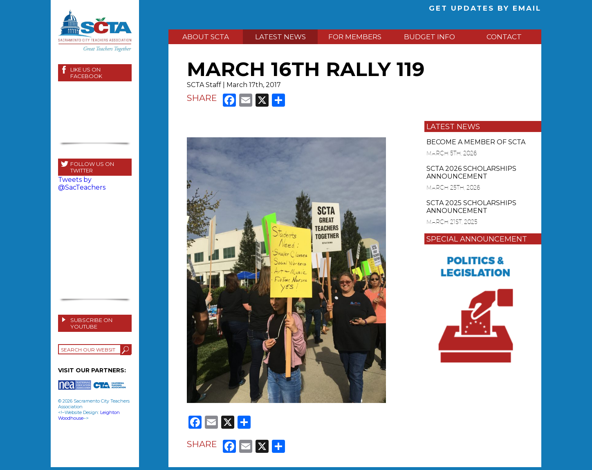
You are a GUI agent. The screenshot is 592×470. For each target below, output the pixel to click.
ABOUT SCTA (205, 37)
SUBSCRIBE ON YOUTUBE (91, 323)
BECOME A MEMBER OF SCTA (475, 142)
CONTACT (504, 37)
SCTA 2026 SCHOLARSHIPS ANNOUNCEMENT (471, 172)
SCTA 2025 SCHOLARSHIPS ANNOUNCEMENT (471, 207)
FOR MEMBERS (354, 37)
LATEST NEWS (280, 37)
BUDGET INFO (429, 37)
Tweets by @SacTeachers (81, 183)
